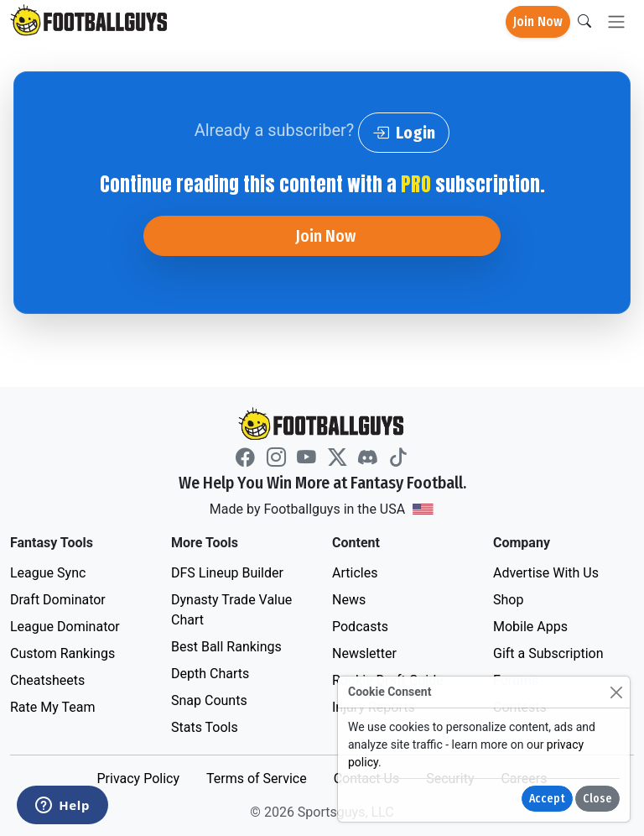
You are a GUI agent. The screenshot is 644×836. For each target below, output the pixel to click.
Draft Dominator (58, 600)
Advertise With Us (546, 573)
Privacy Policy (137, 778)
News (349, 600)
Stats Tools (204, 727)
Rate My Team (52, 707)
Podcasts (360, 627)
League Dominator (65, 627)
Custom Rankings (62, 653)
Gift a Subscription (548, 653)
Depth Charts (210, 674)
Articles (354, 573)
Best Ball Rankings (226, 647)
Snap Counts (209, 700)
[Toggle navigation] (616, 22)
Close (597, 799)
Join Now (538, 21)
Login (403, 133)
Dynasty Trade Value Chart (231, 610)
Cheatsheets (47, 680)
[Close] (616, 692)
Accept (547, 799)
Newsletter (364, 653)
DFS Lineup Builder (227, 573)
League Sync (48, 573)
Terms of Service (256, 778)
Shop (508, 600)
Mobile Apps (530, 627)
